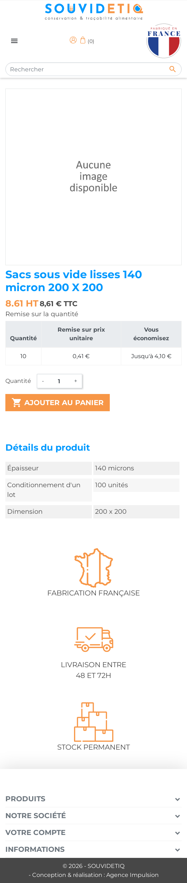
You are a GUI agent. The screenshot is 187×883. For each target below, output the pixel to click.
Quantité (18, 381)
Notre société (35, 815)
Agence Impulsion (132, 875)
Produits (25, 798)
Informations (35, 849)
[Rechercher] (93, 69)
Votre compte (35, 832)
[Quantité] (59, 381)
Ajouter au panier (57, 402)
